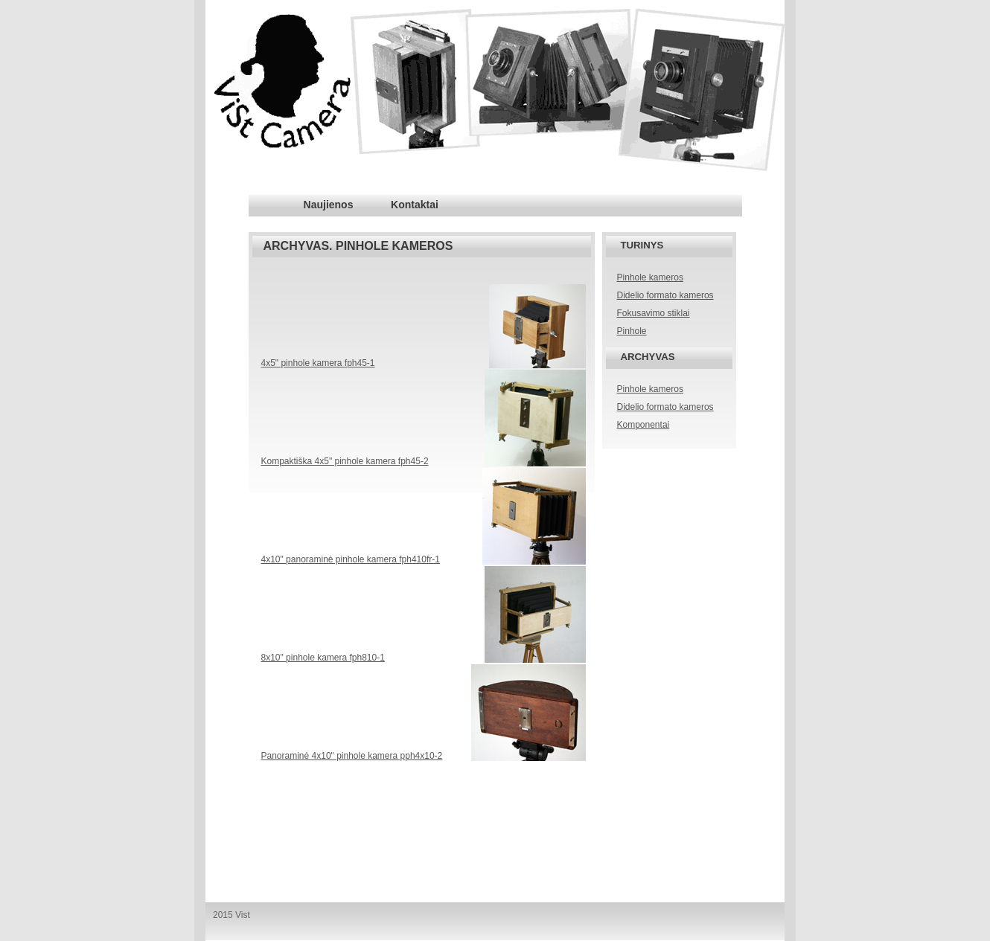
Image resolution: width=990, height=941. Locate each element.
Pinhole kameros (650, 277)
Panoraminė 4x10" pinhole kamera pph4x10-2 (352, 756)
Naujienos (329, 205)
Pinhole (632, 331)
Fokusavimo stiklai (653, 313)
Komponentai (643, 425)
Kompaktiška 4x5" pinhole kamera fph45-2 (345, 461)
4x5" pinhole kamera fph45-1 (318, 363)
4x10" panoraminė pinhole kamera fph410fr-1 (350, 559)
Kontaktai (414, 205)
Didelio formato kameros (665, 295)
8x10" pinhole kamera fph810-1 (323, 657)
